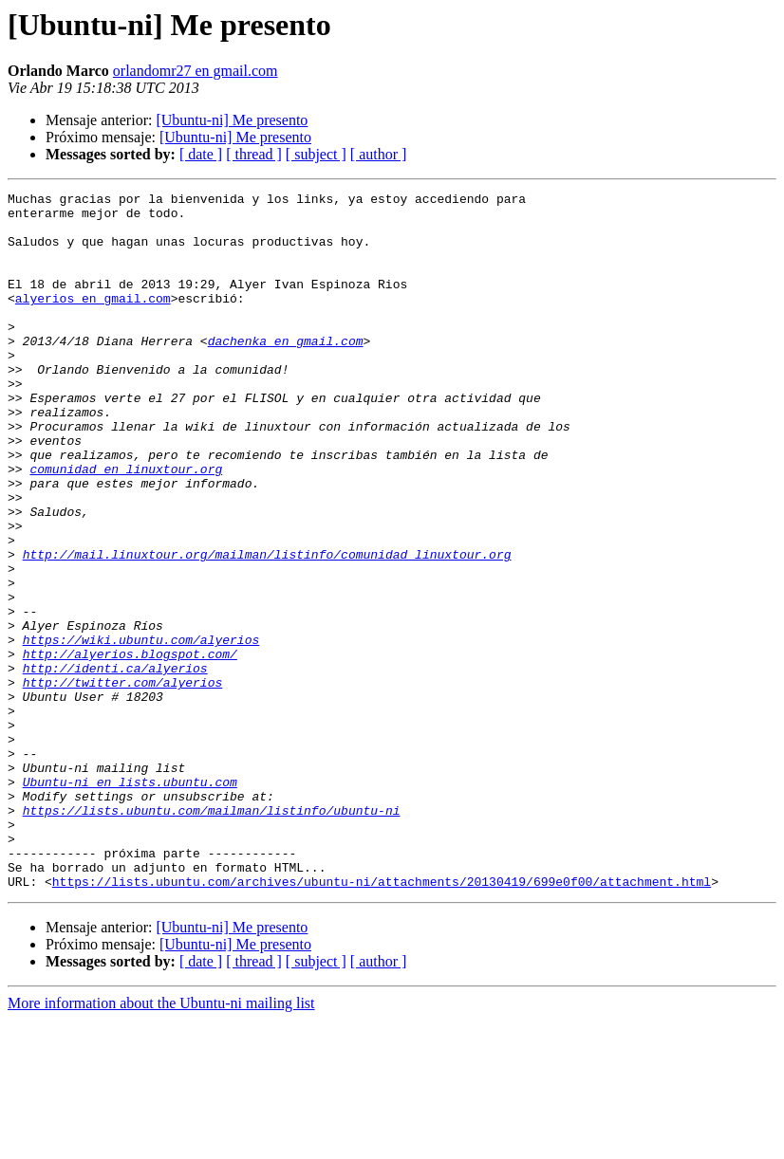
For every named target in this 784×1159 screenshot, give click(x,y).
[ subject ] (316, 154)
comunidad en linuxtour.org (125, 525)
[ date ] (200, 154)
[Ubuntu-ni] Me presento (232, 120)
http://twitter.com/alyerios (123, 781)
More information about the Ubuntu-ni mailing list (161, 1142)
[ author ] (378, 154)
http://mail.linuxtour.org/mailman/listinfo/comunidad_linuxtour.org (267, 627)
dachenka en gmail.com (286, 371)
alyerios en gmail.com (93, 320)
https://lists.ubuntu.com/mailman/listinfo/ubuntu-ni (212, 935)
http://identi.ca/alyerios (115, 764)
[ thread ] (254, 154)
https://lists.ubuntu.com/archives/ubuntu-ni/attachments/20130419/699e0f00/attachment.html (381, 1020)
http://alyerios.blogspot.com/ (130, 747)
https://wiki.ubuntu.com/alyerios (141, 730)
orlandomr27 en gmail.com (195, 71)
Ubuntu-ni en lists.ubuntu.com (130, 901)
